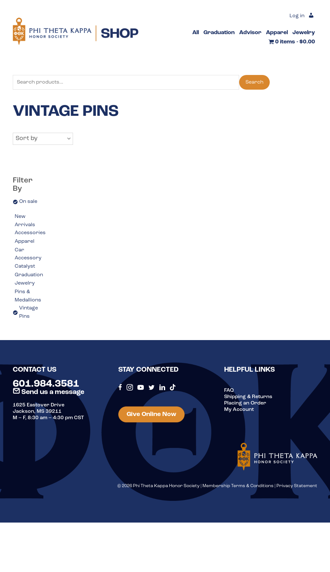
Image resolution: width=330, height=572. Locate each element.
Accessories (30, 232)
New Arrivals (25, 220)
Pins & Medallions (28, 296)
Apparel (24, 241)
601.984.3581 (46, 384)
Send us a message (48, 392)
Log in (297, 16)
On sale (28, 201)
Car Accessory (28, 254)
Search (254, 82)
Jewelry (25, 283)
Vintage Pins (28, 312)
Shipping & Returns (248, 396)
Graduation (29, 275)
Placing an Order (245, 403)
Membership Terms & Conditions (238, 486)
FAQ (229, 390)
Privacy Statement (296, 486)
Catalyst (25, 266)
